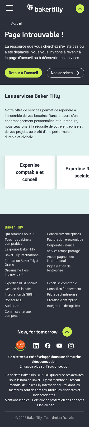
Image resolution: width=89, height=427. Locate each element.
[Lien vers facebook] (48, 346)
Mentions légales (17, 400)
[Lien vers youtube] (59, 346)
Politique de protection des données (58, 400)
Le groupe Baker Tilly (20, 249)
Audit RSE (12, 306)
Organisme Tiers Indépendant (17, 272)
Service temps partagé (63, 251)
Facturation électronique (65, 239)
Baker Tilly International (22, 255)
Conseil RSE (13, 300)
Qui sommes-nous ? (19, 234)
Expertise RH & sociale (21, 283)
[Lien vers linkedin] (36, 346)
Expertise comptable (62, 283)
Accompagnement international (60, 259)
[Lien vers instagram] (71, 346)
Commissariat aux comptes (18, 314)
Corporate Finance (60, 245)
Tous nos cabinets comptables (18, 241)
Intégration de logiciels (63, 306)
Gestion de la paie (18, 289)
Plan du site (45, 405)
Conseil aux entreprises (64, 234)
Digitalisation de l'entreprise (58, 268)
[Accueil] (45, 8)
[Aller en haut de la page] (67, 332)
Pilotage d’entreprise (62, 294)
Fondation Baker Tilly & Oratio (21, 263)
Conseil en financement (64, 289)
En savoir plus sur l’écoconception (44, 366)
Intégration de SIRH (19, 294)
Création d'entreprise (62, 300)
